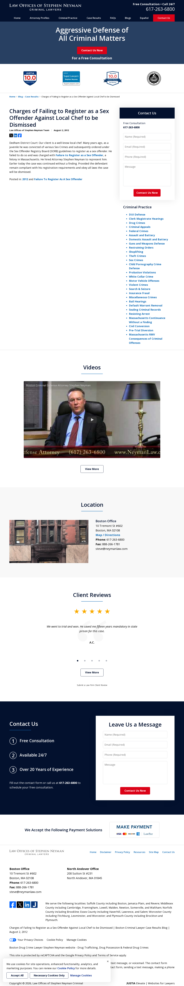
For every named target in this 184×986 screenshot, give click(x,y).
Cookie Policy (55, 939)
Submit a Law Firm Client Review (92, 685)
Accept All (17, 975)
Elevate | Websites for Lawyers (150, 983)
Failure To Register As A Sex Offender (58, 179)
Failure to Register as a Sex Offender (79, 155)
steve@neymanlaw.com (112, 549)
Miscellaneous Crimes (143, 297)
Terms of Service (108, 955)
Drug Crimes (137, 223)
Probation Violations (142, 272)
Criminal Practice (68, 18)
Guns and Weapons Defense (147, 243)
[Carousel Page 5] (106, 660)
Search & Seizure (139, 289)
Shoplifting (136, 251)
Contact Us (164, 18)
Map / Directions (108, 535)
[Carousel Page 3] (92, 660)
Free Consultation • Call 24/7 (154, 4)
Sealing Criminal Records (145, 309)
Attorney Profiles (39, 18)
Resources (139, 852)
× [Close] (108, 961)
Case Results (94, 18)
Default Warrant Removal (145, 305)
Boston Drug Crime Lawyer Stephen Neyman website (42, 947)
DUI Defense (137, 214)
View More (92, 469)
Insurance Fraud (139, 293)
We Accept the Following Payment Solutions (63, 829)
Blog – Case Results (28, 96)
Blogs (128, 18)
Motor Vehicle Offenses (144, 280)
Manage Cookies (77, 939)
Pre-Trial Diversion (141, 330)
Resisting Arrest (139, 313)
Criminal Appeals (139, 227)
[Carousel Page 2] (84, 660)
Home (17, 18)
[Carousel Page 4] (99, 660)
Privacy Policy (122, 852)
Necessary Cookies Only (49, 975)
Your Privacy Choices (26, 939)
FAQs (113, 18)
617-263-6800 (160, 9)
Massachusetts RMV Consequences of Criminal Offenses (145, 339)
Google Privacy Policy (78, 955)
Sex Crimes (136, 260)
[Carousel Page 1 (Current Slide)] (77, 660)
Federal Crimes (138, 231)
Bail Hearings (137, 301)
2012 (25, 179)
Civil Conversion (139, 326)
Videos (92, 367)
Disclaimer (105, 852)
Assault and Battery (142, 235)
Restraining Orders (141, 247)
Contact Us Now (92, 50)
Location (92, 504)
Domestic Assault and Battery (148, 239)
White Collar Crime (141, 276)
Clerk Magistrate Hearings (146, 218)
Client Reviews (92, 595)
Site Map (154, 852)
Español (144, 18)
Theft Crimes (137, 256)
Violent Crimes (138, 284)
